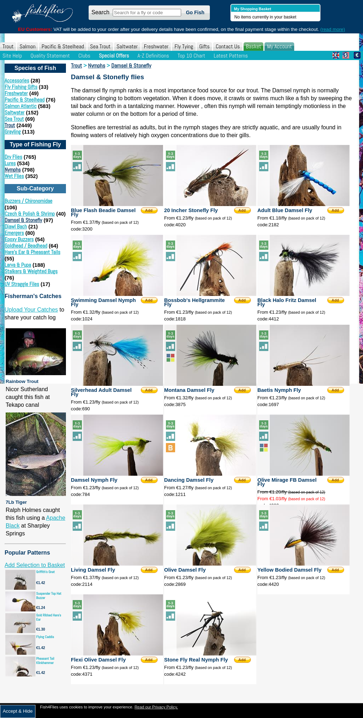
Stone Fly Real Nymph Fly (196, 660)
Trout (7, 46)
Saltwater (127, 46)
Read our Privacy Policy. (156, 707)
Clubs (84, 55)
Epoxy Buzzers (19, 239)
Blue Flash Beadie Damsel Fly (103, 212)
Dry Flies (13, 156)
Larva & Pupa (18, 264)
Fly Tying (183, 46)
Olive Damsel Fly (185, 570)
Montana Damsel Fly (189, 390)
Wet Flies (14, 176)
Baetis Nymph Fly (279, 390)
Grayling (13, 131)
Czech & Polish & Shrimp (30, 213)
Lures (10, 163)
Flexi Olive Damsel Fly (98, 660)
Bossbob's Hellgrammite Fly (194, 302)
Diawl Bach (16, 226)
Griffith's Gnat (45, 571)
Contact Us (228, 46)
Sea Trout (100, 46)
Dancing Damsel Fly (188, 480)
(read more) (332, 29)
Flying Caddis (45, 637)
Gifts (204, 46)
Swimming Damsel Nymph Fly (103, 302)
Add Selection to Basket (35, 565)
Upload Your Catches (31, 310)
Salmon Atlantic (21, 106)
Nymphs (13, 169)
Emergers (14, 233)
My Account (279, 46)
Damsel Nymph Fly (94, 480)
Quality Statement (50, 55)
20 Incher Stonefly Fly (191, 210)
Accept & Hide (18, 711)
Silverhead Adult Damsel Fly (101, 392)
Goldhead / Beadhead (26, 245)
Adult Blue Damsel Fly (284, 210)
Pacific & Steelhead (62, 46)
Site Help (12, 55)
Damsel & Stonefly (23, 220)
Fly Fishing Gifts (21, 86)
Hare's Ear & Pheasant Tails (32, 252)
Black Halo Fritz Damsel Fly (286, 302)
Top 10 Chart (191, 55)
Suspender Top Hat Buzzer (48, 595)
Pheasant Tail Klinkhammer (45, 660)
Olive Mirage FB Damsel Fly (287, 482)
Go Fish (195, 12)
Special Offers (114, 55)
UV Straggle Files (22, 284)
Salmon (27, 46)
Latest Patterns (231, 55)
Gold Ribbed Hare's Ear (48, 617)
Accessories (17, 80)
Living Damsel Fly (93, 570)
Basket (253, 46)
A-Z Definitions (153, 55)
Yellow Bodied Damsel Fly (289, 570)
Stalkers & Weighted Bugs (31, 271)
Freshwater (156, 46)
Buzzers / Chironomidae (28, 201)
